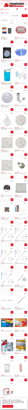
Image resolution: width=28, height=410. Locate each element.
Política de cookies (9, 403)
